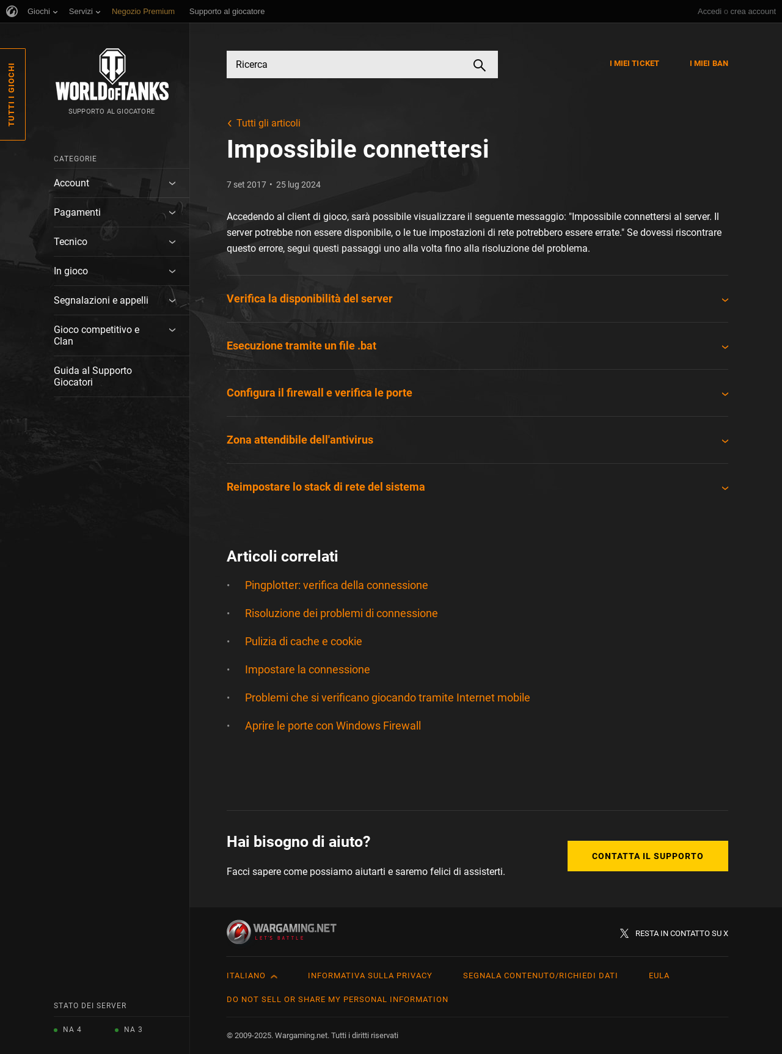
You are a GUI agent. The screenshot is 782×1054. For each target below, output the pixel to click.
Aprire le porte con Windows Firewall (333, 725)
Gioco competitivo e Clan (96, 335)
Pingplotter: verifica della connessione (336, 585)
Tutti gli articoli (268, 123)
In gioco (71, 271)
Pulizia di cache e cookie (303, 641)
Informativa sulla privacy (370, 975)
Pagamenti (77, 212)
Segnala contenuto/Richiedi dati (540, 975)
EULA (659, 975)
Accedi (710, 11)
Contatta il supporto (648, 856)
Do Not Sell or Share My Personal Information (337, 999)
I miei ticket (634, 63)
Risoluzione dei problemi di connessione (341, 613)
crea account (753, 11)
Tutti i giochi (11, 94)
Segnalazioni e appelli (101, 300)
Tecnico (70, 241)
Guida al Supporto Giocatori (93, 376)
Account (71, 183)
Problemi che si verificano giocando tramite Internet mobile (387, 697)
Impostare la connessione (307, 669)
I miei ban (709, 63)
